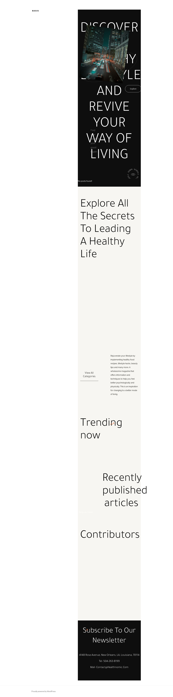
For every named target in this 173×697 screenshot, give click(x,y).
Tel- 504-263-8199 (109, 661)
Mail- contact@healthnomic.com (109, 667)
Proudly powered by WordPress (43, 691)
